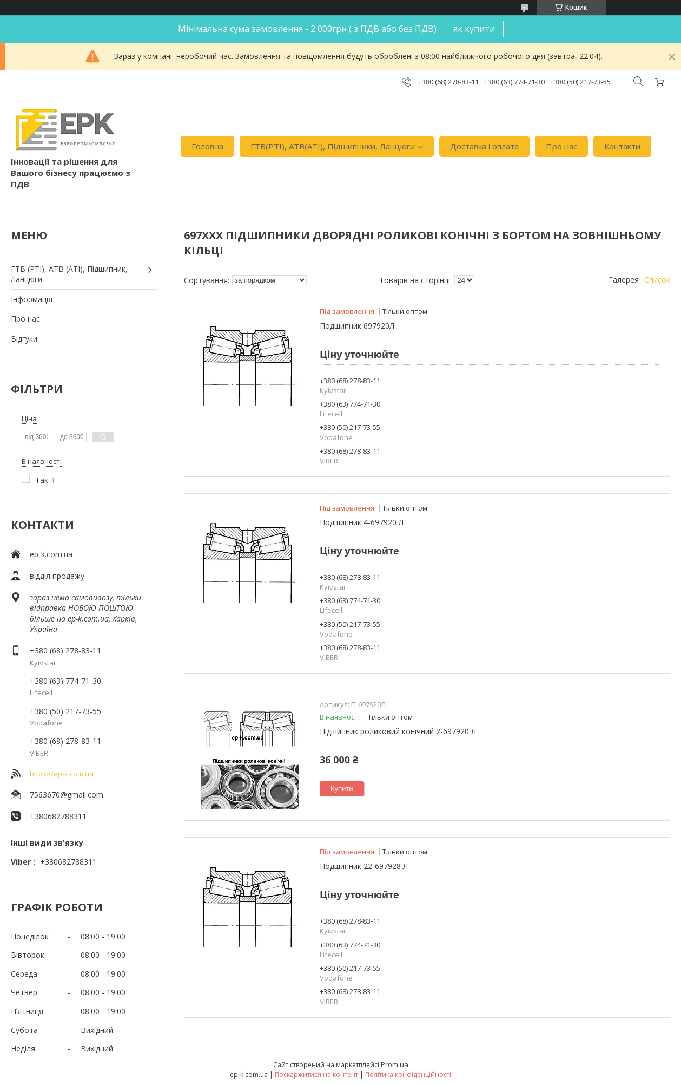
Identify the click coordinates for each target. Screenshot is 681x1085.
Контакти (622, 146)
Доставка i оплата (484, 146)
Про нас (561, 146)
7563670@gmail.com (66, 794)
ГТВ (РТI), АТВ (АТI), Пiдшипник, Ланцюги (69, 274)
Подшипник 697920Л (357, 326)
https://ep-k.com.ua (62, 774)
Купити (341, 789)
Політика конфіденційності (408, 1074)
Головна (207, 146)
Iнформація (31, 299)
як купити (474, 29)
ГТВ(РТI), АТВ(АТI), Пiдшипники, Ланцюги (332, 146)
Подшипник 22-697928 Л (364, 866)
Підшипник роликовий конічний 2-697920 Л (398, 731)
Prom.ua (394, 1064)
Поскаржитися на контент (316, 1074)
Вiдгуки (24, 339)
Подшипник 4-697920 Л (362, 522)
